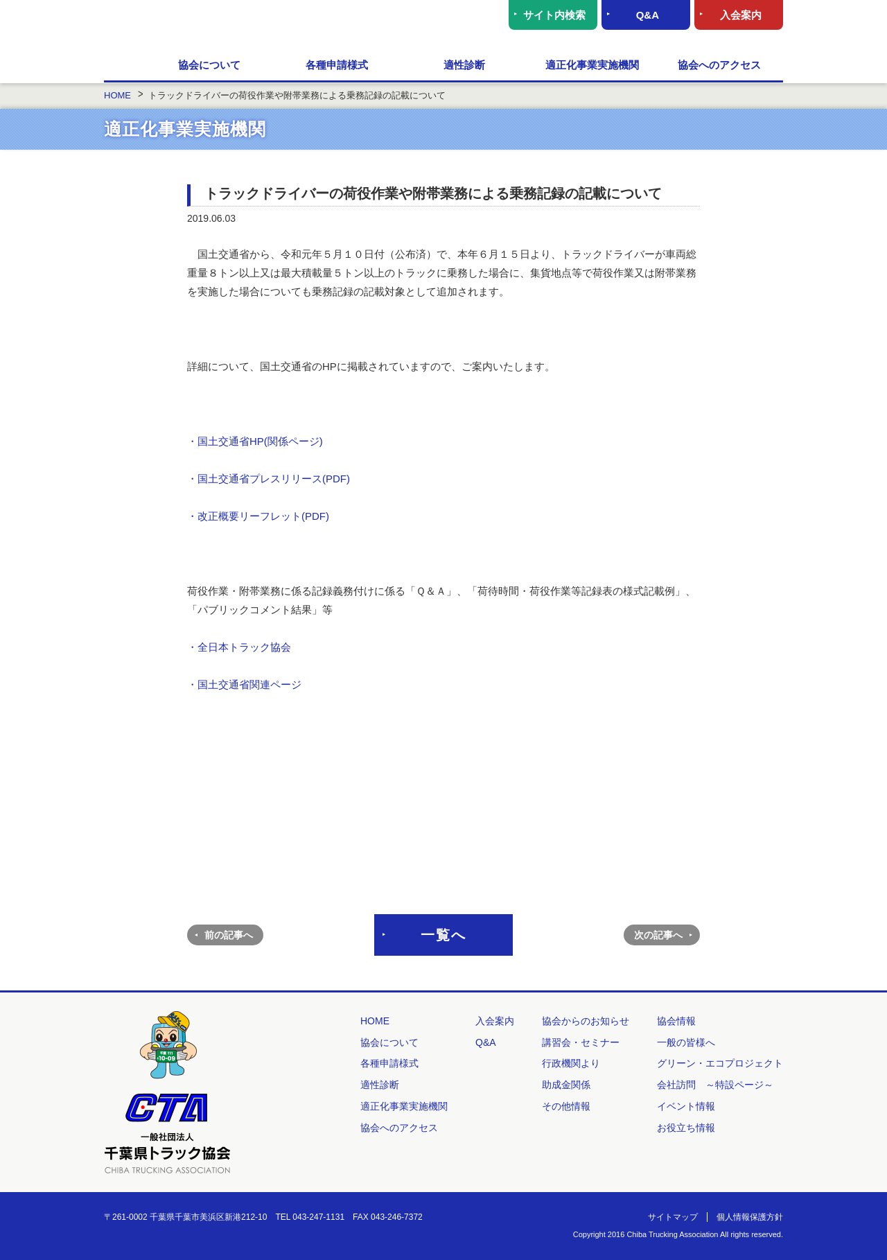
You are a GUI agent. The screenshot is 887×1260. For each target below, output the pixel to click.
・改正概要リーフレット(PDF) (258, 516)
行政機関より (571, 1063)
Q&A (647, 15)
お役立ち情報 (686, 1127)
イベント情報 (686, 1106)
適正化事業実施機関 (592, 65)
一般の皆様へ (686, 1042)
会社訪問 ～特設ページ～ (715, 1084)
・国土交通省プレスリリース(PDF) (270, 478)
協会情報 (676, 1020)
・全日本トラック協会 (239, 647)
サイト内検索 (554, 15)
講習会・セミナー (581, 1042)
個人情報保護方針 (750, 1217)
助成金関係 (566, 1084)
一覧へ (443, 935)
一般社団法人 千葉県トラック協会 (239, 24)
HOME (125, 65)
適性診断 (464, 65)
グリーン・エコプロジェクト (720, 1063)
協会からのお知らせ (585, 1020)
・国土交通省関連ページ (244, 684)
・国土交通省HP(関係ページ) (255, 441)
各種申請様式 (337, 65)
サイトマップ (673, 1217)
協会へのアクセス (719, 65)
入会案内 (741, 15)
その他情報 (566, 1106)
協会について (209, 65)
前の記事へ (228, 934)
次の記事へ (658, 934)
